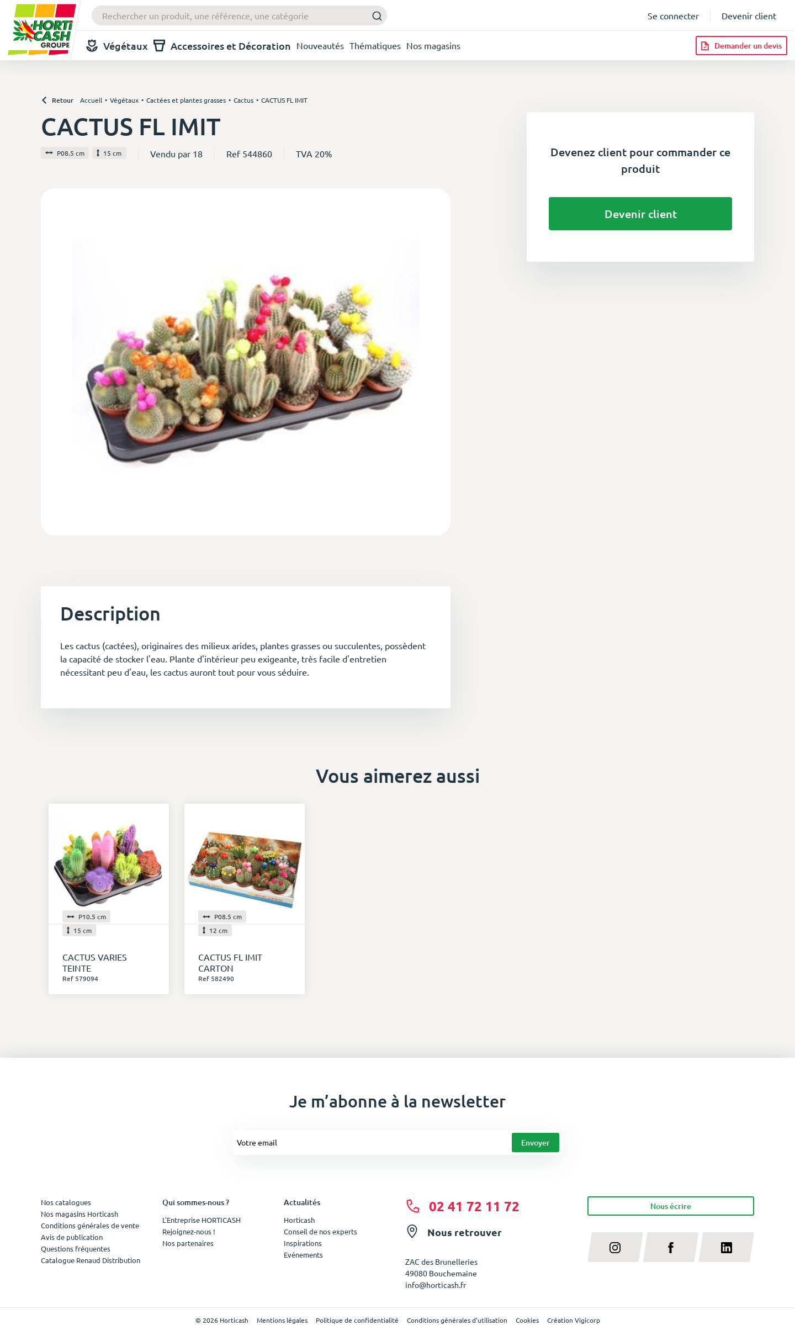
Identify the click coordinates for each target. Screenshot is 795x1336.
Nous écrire (670, 1206)
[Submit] (374, 15)
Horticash (299, 1219)
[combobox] (239, 15)
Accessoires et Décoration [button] (222, 45)
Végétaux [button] (117, 45)
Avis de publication (72, 1237)
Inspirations (303, 1243)
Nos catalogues (66, 1202)
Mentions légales (282, 1320)
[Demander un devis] (741, 45)
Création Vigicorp (573, 1320)
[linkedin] (726, 1247)
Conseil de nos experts (320, 1231)
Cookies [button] (527, 1320)
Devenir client (749, 15)
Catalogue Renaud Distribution (90, 1260)
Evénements (303, 1254)
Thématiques (375, 45)
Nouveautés (320, 45)
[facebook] (671, 1247)
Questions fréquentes (75, 1248)
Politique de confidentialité (357, 1320)
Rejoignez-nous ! (188, 1231)
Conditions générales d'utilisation (457, 1320)
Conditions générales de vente (90, 1225)
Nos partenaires (188, 1243)
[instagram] (615, 1247)
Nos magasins (433, 45)
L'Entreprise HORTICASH (201, 1219)
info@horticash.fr (435, 1285)
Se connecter (673, 15)
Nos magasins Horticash (79, 1213)
